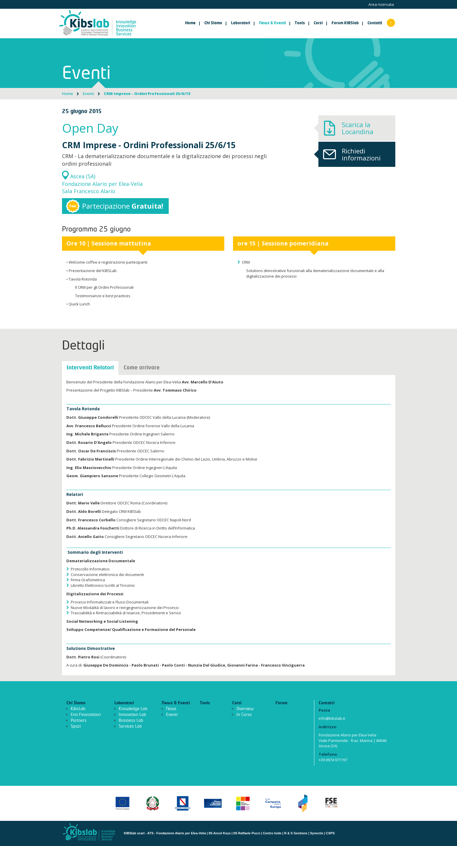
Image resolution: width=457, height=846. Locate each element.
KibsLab (78, 709)
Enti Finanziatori (86, 714)
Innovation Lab (132, 714)
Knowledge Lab (133, 709)
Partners (79, 720)
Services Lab (130, 726)
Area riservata (381, 4)
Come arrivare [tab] (142, 368)
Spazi (76, 726)
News (171, 709)
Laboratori (124, 703)
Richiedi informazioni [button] (349, 154)
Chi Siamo (75, 703)
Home (190, 23)
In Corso (244, 714)
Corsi (237, 703)
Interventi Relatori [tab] (90, 368)
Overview (245, 709)
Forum (281, 703)
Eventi (88, 93)
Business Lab (131, 720)
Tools (205, 703)
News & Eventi (176, 703)
